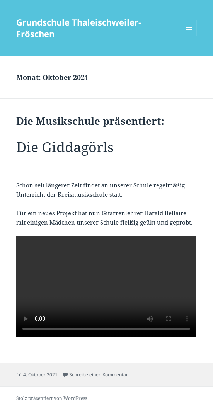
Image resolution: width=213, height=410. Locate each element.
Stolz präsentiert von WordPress (51, 398)
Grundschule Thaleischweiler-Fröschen (78, 27)
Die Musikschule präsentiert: (90, 121)
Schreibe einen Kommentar (98, 374)
